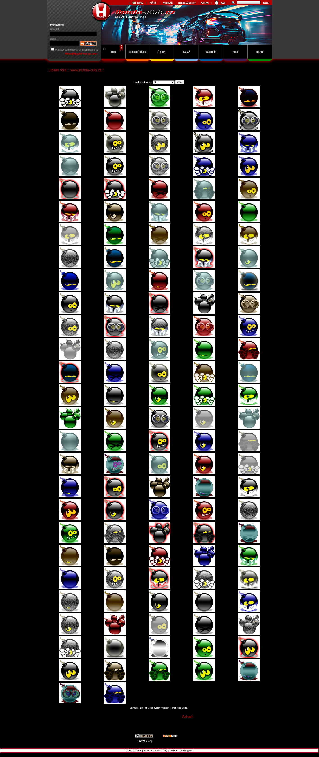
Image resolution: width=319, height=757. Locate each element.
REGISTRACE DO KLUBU (81, 54)
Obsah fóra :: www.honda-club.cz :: (76, 70)
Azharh (187, 717)
